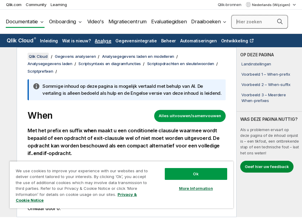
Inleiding (49, 40)
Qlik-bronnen (229, 4)
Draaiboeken (206, 21)
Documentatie (22, 21)
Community (36, 4)
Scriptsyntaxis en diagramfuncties (109, 63)
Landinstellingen (256, 63)
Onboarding (62, 21)
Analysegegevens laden (50, 63)
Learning (59, 4)
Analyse (103, 40)
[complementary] (269, 132)
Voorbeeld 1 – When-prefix (265, 74)
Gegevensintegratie (136, 40)
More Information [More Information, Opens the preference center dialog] (196, 188)
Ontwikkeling (234, 40)
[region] (121, 184)
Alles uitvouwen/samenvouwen (190, 115)
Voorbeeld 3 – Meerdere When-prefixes (263, 97)
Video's (95, 21)
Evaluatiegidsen (169, 21)
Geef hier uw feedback (267, 166)
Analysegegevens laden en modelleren (138, 56)
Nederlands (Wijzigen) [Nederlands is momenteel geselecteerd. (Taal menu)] (271, 5)
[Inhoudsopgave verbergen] (7, 56)
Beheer (168, 40)
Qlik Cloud (21, 40)
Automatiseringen (198, 40)
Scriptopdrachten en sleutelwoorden (180, 63)
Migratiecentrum (127, 21)
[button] (279, 21)
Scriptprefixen (40, 71)
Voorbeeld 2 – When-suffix (265, 84)
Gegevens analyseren (75, 56)
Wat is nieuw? (76, 40)
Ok (195, 173)
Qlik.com (14, 4)
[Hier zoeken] (259, 21)
